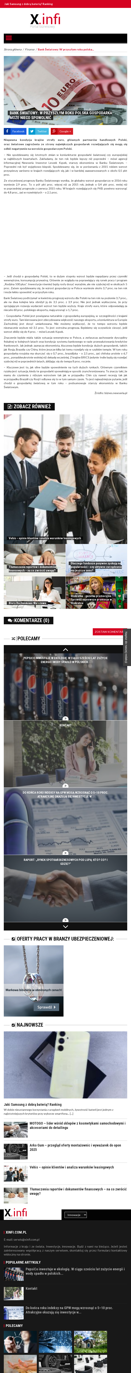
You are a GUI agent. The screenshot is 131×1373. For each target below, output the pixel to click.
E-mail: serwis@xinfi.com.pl (21, 1239)
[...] (71, 1113)
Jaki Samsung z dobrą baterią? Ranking (36, 4)
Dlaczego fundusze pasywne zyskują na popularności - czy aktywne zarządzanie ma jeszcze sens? (96, 567)
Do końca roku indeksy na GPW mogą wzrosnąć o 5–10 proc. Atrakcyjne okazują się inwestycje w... (69, 1310)
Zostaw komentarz (110, 631)
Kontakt (66, 725)
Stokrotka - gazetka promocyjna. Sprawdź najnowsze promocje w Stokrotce (91, 599)
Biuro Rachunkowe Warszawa (27, 603)
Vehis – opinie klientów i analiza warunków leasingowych (45, 538)
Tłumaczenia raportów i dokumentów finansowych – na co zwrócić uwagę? (32, 568)
